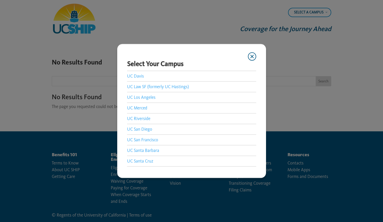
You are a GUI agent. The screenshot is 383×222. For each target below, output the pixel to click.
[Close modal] (252, 56)
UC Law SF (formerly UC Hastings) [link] (158, 86)
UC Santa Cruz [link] (140, 160)
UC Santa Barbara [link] (143, 150)
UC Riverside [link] (138, 118)
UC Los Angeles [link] (141, 97)
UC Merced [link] (137, 107)
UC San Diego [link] (139, 129)
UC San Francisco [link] (142, 139)
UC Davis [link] (135, 75)
